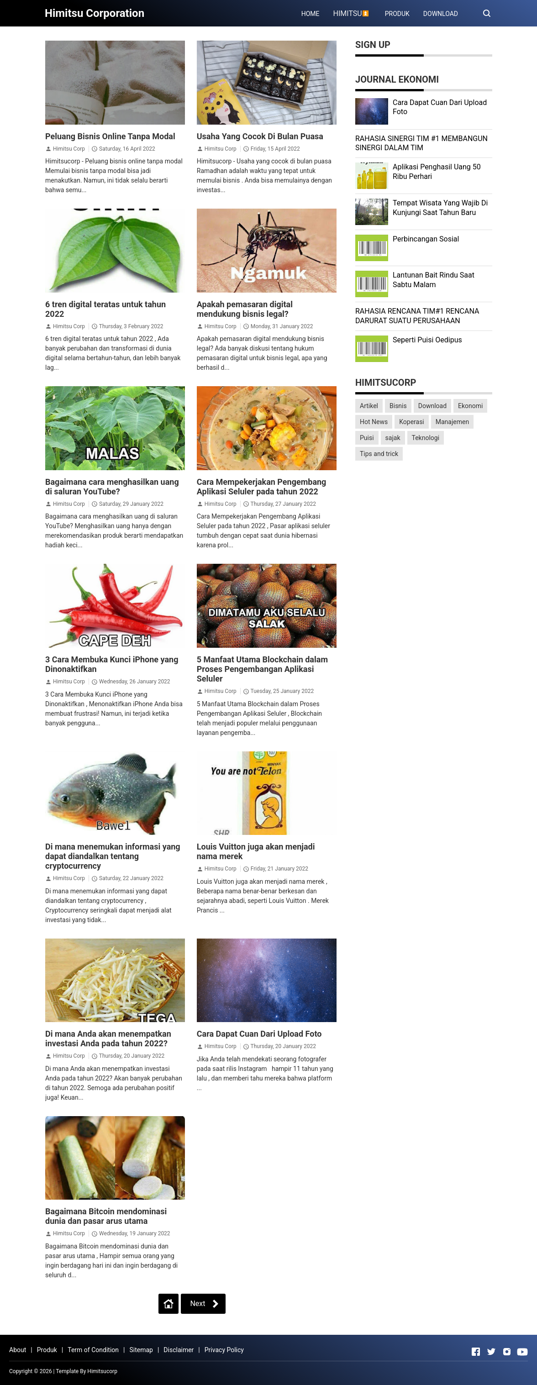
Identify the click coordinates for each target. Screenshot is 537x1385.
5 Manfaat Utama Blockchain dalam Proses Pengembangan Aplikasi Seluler (262, 669)
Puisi (367, 437)
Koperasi (411, 421)
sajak (392, 437)
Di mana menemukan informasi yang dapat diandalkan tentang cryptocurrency (112, 856)
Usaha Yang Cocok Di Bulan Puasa (260, 136)
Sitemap (141, 1350)
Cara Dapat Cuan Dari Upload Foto (259, 1034)
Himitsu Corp (69, 149)
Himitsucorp (102, 1371)
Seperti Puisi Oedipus (427, 340)
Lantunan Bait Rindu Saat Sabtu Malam (433, 280)
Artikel (369, 405)
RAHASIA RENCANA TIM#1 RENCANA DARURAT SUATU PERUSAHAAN (417, 316)
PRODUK (397, 13)
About (17, 1350)
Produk (47, 1350)
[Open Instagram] (506, 1351)
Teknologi (426, 437)
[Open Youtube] (522, 1351)
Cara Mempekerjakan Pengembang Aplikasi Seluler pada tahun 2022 (261, 486)
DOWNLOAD (440, 13)
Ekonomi (470, 405)
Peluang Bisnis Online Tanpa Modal (110, 136)
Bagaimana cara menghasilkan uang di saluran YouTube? (112, 486)
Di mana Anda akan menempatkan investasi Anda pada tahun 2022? (108, 1038)
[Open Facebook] (475, 1351)
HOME (310, 13)
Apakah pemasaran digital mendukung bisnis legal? (245, 309)
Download (432, 405)
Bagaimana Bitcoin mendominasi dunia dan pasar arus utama (106, 1216)
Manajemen (452, 421)
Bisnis (398, 405)
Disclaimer (178, 1350)
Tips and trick (379, 453)
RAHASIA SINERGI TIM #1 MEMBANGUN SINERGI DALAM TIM (421, 143)
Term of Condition (93, 1350)
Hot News (374, 421)
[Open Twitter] (491, 1351)
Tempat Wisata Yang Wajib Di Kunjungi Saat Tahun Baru (440, 208)
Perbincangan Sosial (426, 239)
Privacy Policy (224, 1350)
